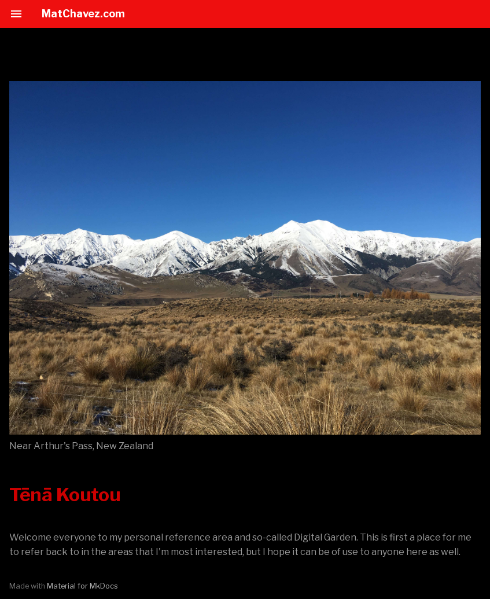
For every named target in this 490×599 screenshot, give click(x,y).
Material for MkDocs (82, 586)
